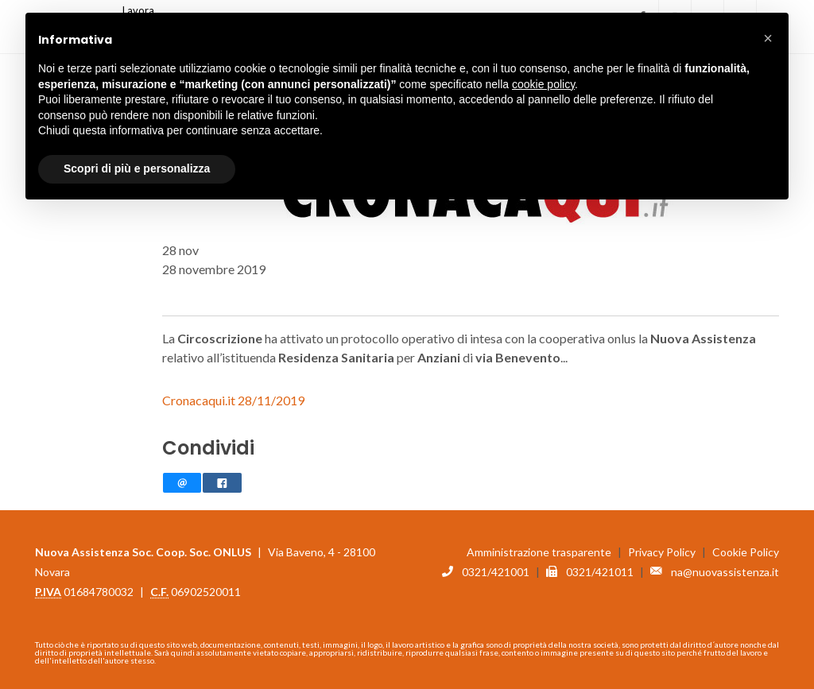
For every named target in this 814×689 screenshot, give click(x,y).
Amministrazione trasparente (539, 545)
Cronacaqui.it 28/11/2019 (233, 393)
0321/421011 (600, 564)
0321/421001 (495, 564)
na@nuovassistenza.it (725, 564)
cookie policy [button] (543, 84)
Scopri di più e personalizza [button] (137, 168)
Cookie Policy (745, 545)
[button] (768, 38)
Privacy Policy (662, 545)
